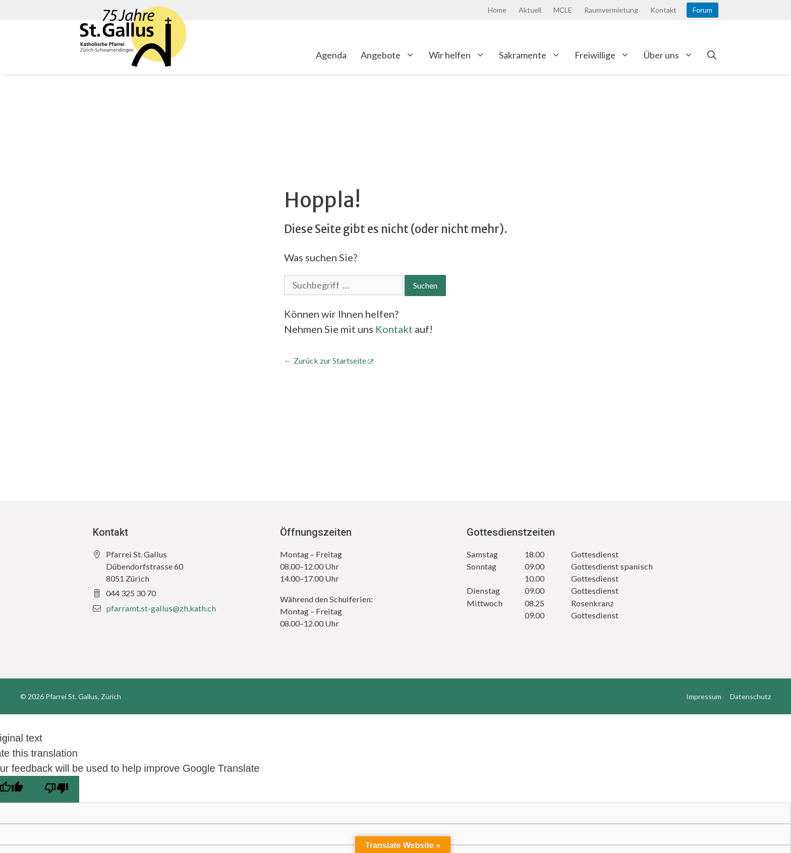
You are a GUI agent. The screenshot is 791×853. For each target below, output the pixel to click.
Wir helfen (460, 55)
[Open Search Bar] (711, 55)
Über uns (672, 55)
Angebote (391, 55)
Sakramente (533, 55)
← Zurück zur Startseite (325, 360)
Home (497, 10)
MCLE (562, 10)
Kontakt (663, 10)
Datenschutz (750, 696)
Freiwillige (606, 55)
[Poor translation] (56, 789)
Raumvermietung (611, 10)
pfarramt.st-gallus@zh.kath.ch (161, 608)
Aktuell (530, 10)
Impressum (703, 696)
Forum (702, 10)
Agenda (331, 55)
